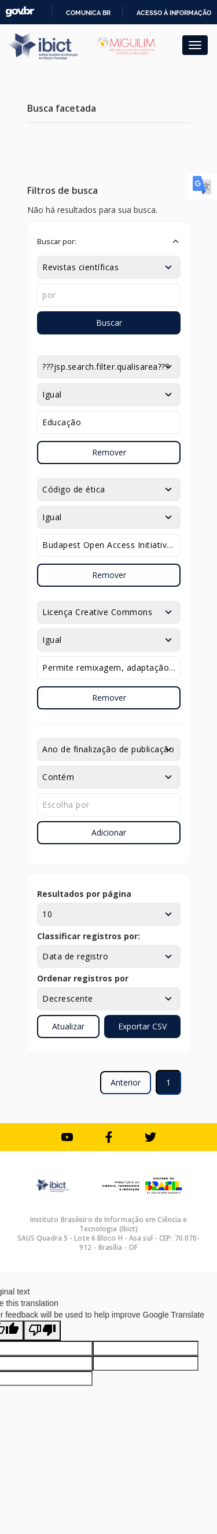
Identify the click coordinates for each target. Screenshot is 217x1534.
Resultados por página (84, 893)
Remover (109, 452)
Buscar (109, 322)
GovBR (19, 11)
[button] (109, 241)
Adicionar (108, 832)
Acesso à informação (174, 13)
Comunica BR (88, 13)
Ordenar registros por (82, 978)
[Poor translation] (42, 1330)
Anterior (126, 1082)
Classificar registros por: (88, 935)
